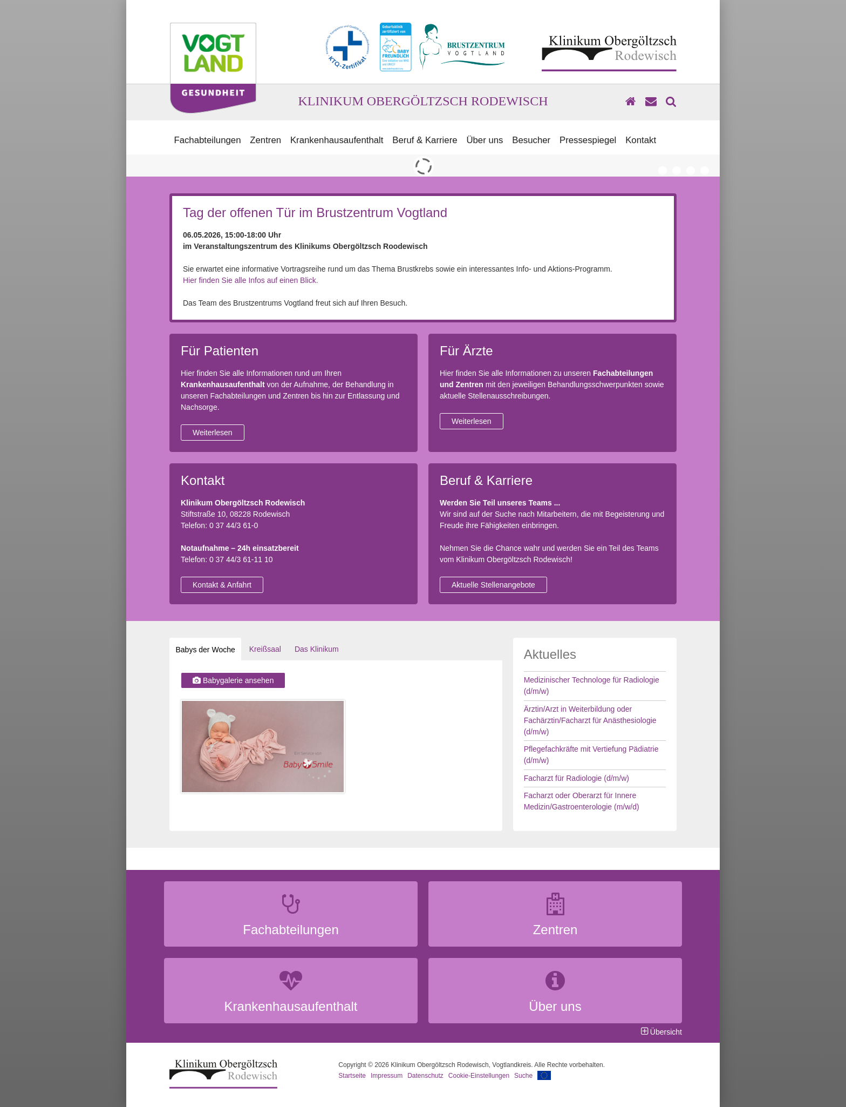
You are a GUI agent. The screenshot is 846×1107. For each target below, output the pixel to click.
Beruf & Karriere (424, 140)
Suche (523, 1075)
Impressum (386, 1075)
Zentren (265, 140)
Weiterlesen (213, 432)
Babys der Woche (202, 650)
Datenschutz (425, 1075)
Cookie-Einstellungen (478, 1075)
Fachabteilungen (207, 140)
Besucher (531, 140)
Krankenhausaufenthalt (337, 140)
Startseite (352, 1075)
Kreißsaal (265, 649)
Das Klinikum (317, 649)
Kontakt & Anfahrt (222, 584)
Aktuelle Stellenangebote (493, 584)
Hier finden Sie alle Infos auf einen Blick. (250, 280)
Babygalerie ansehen (233, 680)
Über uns (484, 140)
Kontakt (640, 140)
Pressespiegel (588, 140)
